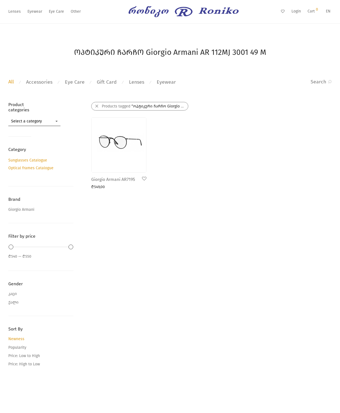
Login (296, 11)
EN (328, 11)
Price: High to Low (24, 364)
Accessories (39, 82)
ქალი (13, 302)
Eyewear (34, 11)
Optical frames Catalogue (31, 168)
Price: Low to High (24, 355)
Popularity (17, 347)
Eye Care (56, 11)
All (11, 82)
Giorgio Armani (21, 209)
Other (76, 11)
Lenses (14, 11)
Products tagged (145, 106)
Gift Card (107, 82)
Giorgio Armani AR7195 (113, 179)
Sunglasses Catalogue (27, 160)
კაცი (12, 293)
